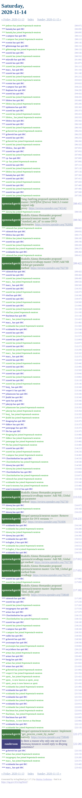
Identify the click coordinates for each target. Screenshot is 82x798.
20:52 (78, 659)
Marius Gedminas (44, 779)
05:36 (78, 107)
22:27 (77, 734)
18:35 (78, 632)
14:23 (78, 451)
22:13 (78, 727)
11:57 (78, 336)
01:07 (78, 63)
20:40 (78, 656)
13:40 (78, 434)
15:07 (78, 475)
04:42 (78, 93)
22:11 (78, 724)
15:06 (78, 472)
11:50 (78, 326)
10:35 (78, 288)
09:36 (78, 252)
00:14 (78, 42)
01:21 (78, 76)
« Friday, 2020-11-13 (12, 19)
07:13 (78, 168)
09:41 (78, 255)
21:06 (78, 669)
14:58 (78, 465)
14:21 (78, 448)
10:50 (78, 302)
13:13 (78, 380)
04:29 (78, 90)
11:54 (78, 329)
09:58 (78, 285)
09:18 (78, 238)
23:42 (78, 767)
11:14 (78, 315)
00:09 (78, 29)
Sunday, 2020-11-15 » (49, 19)
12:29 (78, 349)
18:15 (78, 615)
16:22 (78, 512)
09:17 (78, 235)
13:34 (78, 387)
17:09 (78, 582)
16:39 (78, 535)
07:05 (78, 148)
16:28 (78, 528)
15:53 (77, 497)
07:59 (78, 195)
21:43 (78, 680)
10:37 (78, 292)
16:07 (78, 505)
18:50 (78, 635)
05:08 (78, 100)
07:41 (78, 178)
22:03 (78, 707)
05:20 (78, 103)
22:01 (78, 703)
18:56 (78, 639)
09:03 (78, 231)
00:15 (78, 46)
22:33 (78, 750)
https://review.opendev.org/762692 (54, 224)
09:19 (78, 241)
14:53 (78, 458)
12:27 (78, 346)
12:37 (78, 356)
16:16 (78, 508)
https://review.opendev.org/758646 (50, 737)
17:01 (77, 559)
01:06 (78, 59)
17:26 (78, 605)
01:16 (78, 69)
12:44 (78, 363)
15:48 (78, 485)
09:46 (78, 275)
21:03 (78, 666)
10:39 (78, 295)
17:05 (77, 570)
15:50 (78, 489)
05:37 (78, 110)
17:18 (77, 590)
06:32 (78, 144)
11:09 (78, 305)
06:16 (78, 124)
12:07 (78, 343)
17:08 (78, 578)
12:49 (78, 366)
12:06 (78, 339)
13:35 (78, 407)
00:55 (78, 56)
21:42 (78, 676)
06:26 (78, 141)
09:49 (78, 278)
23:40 (78, 764)
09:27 (78, 248)
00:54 (78, 52)
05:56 (78, 120)
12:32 (78, 353)
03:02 (78, 80)
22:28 (77, 743)
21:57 (78, 700)
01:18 (78, 73)
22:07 (78, 714)
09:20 (78, 245)
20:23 (78, 652)
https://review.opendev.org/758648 (50, 594)
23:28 (78, 757)
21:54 (78, 690)
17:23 (78, 601)
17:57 (78, 612)
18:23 (78, 625)
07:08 (78, 158)
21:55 (78, 693)
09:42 (77, 263)
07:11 (78, 165)
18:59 (78, 642)
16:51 (78, 539)
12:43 (78, 360)
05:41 (78, 114)
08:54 (78, 211)
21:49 (78, 686)
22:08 (78, 717)
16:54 (78, 549)
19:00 (78, 646)
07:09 (78, 161)
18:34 (78, 629)
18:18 (78, 622)
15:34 (78, 482)
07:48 (78, 185)
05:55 (78, 117)
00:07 (78, 25)
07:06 (78, 154)
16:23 (77, 518)
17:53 (78, 608)
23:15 (78, 754)
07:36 (78, 175)
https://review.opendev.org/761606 (47, 521)
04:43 (78, 97)
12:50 (78, 370)
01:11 (78, 66)
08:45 (77, 203)
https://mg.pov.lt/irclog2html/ (14, 782)
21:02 (78, 663)
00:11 (78, 35)
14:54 (78, 461)
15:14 (78, 478)
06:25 (78, 131)
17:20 (78, 598)
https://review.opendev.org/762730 (49, 268)
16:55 (78, 552)
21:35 (78, 673)
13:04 (78, 373)
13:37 (78, 417)
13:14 (78, 383)
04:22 (78, 86)
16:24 (78, 525)
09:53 (78, 281)
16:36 (78, 532)
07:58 (78, 192)
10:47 (78, 298)
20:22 (78, 649)
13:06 (78, 377)
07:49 (78, 188)
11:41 (78, 319)
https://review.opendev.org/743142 (48, 208)
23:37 (78, 760)
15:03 (78, 468)
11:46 (78, 322)
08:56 (77, 219)
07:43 (78, 182)
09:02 (78, 228)
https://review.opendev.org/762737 (52, 575)
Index (31, 19)
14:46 (78, 455)
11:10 (78, 309)
